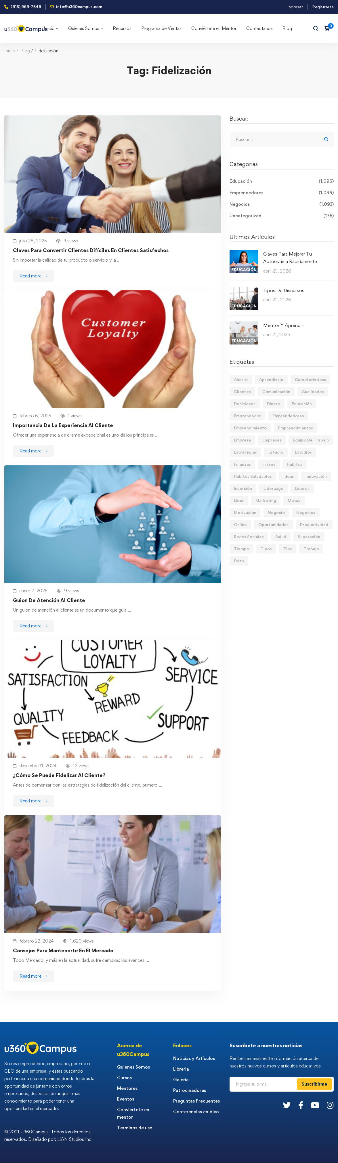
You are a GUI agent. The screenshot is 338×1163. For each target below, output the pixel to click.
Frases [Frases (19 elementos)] (268, 464)
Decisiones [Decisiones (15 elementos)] (244, 403)
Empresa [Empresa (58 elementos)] (242, 439)
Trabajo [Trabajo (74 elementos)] (311, 548)
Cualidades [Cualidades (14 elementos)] (313, 391)
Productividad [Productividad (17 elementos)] (314, 524)
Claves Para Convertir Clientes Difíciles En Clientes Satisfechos (91, 250)
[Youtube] (315, 1105)
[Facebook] (301, 1105)
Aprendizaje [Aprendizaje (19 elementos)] (271, 379)
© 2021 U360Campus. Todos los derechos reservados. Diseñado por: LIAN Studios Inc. (48, 1135)
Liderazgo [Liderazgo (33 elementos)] (273, 488)
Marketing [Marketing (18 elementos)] (265, 500)
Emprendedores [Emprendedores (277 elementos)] (288, 415)
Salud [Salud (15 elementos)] (280, 536)
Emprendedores (282, 193)
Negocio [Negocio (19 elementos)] (276, 512)
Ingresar (295, 6)
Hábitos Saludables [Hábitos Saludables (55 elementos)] (253, 476)
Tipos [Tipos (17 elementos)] (266, 548)
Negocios (282, 204)
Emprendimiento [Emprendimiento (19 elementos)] (250, 427)
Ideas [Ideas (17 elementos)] (288, 476)
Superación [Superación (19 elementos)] (309, 536)
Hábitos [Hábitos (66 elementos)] (294, 464)
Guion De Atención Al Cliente (49, 600)
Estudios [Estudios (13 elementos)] (303, 452)
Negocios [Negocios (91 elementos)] (305, 512)
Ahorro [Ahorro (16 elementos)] (241, 379)
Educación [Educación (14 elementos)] (302, 403)
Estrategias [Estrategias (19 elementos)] (245, 452)
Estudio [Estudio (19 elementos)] (275, 452)
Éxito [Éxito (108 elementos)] (239, 560)
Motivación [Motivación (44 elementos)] (245, 512)
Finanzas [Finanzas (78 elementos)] (242, 464)
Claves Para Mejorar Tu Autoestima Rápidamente (290, 257)
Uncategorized (282, 216)
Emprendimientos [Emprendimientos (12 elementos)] (295, 427)
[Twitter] (287, 1105)
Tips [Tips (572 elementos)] (287, 548)
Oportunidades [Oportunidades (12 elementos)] (273, 524)
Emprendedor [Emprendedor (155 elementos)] (247, 415)
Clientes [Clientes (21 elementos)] (242, 391)
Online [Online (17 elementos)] (240, 524)
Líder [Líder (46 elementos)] (239, 500)
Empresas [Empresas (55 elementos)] (271, 439)
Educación (282, 181)
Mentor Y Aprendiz (283, 325)
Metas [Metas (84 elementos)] (294, 500)
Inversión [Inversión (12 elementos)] (243, 488)
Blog (25, 51)
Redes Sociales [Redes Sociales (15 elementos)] (249, 536)
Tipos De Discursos (283, 290)
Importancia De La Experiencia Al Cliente (63, 425)
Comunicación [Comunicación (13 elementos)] (276, 391)
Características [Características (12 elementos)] (310, 379)
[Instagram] (330, 1105)
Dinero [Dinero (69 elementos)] (273, 403)
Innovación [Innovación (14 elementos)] (316, 476)
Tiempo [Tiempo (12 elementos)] (241, 548)
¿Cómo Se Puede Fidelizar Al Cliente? (59, 775)
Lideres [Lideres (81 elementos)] (302, 488)
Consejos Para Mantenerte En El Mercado (63, 950)
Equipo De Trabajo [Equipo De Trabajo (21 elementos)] (311, 439)
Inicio (9, 51)
